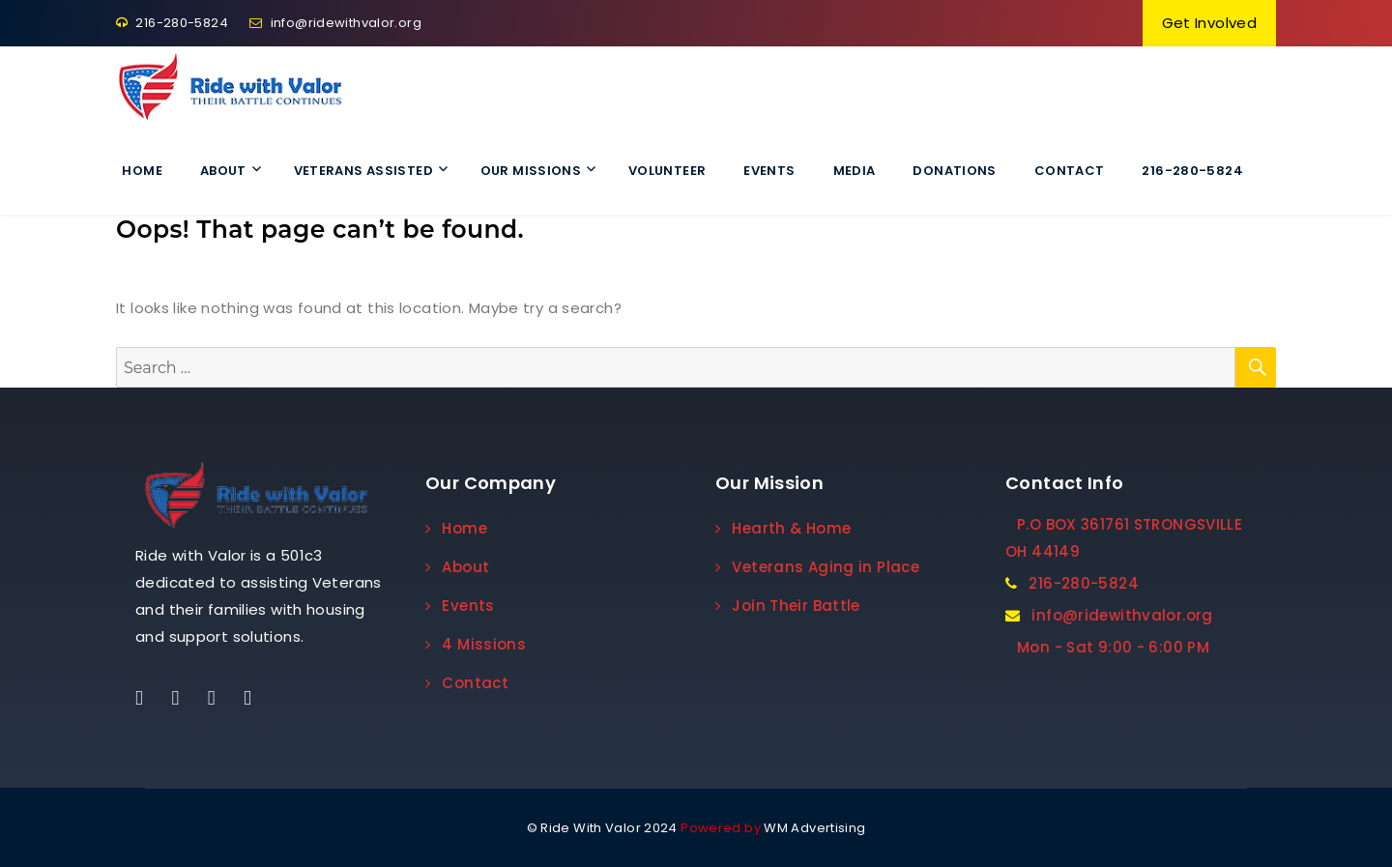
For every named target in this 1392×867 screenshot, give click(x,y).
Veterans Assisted (363, 170)
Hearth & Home (783, 528)
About (223, 170)
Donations (954, 170)
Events (769, 170)
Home (142, 170)
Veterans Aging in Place (817, 567)
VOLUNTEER (667, 170)
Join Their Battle (787, 605)
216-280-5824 (172, 23)
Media (854, 170)
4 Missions (475, 644)
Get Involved (1210, 23)
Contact (1069, 170)
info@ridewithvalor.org (335, 23)
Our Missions (531, 170)
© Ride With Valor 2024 (602, 828)
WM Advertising (814, 828)
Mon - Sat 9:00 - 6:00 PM (1113, 647)
